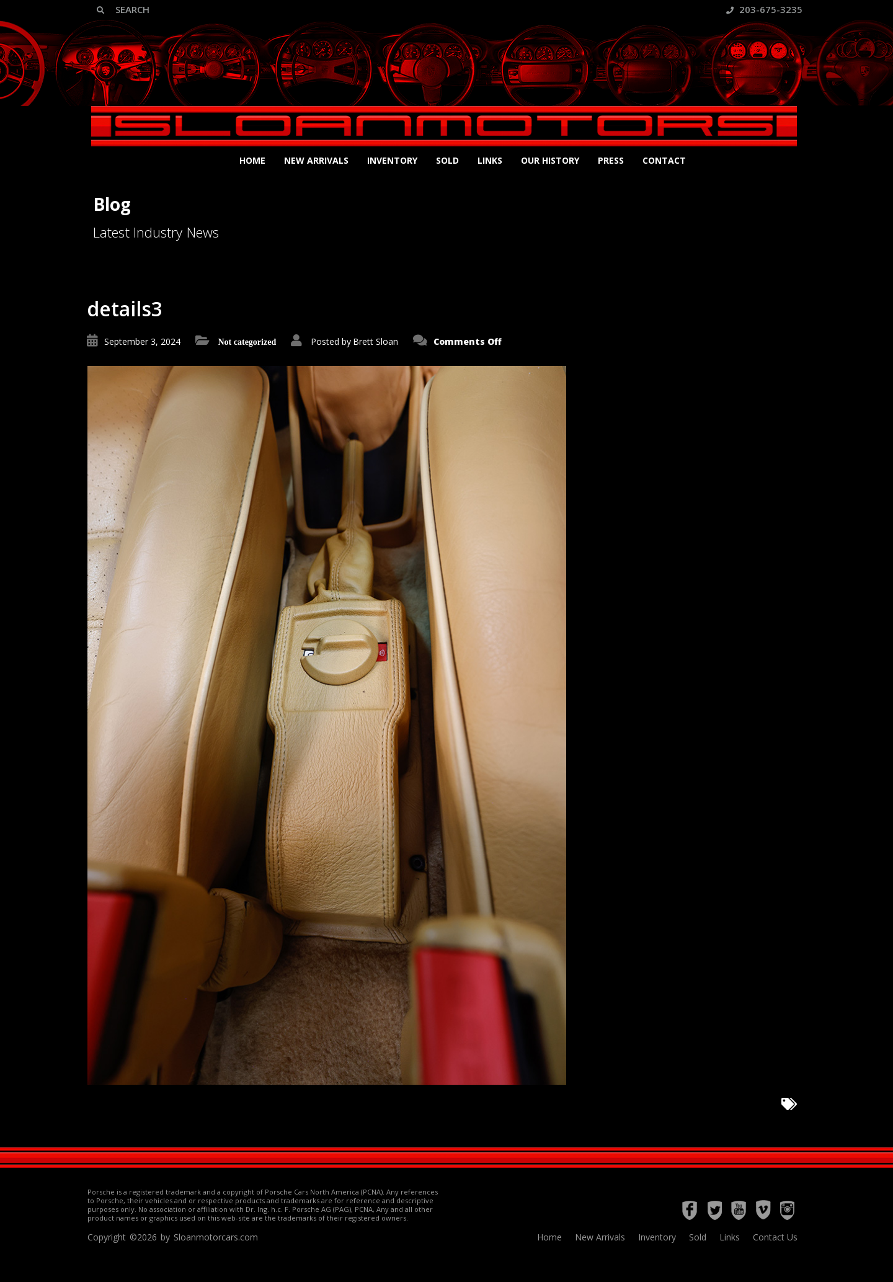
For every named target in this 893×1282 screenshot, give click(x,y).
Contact (662, 160)
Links (488, 160)
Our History (548, 160)
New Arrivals (314, 160)
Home (251, 160)
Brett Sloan (375, 341)
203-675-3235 (762, 9)
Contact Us (775, 1237)
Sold (445, 160)
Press (609, 160)
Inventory (390, 160)
